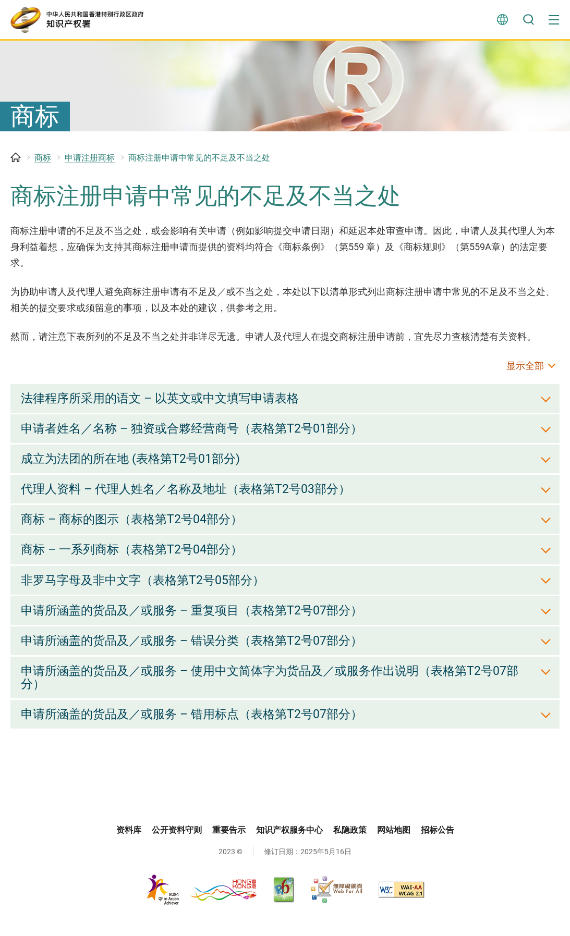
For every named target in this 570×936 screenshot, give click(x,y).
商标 (42, 163)
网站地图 (393, 844)
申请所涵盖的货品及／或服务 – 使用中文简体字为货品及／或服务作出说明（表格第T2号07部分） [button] (280, 690)
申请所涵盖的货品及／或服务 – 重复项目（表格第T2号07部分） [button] (198, 621)
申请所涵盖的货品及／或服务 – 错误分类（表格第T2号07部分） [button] (198, 652)
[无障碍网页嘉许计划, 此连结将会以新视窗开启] (336, 903)
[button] (554, 21)
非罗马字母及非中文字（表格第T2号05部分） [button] (147, 590)
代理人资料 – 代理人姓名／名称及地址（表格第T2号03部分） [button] (192, 497)
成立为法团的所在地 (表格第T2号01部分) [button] (134, 466)
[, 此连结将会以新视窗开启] (201, 903)
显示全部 (525, 371)
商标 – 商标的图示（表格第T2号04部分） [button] (136, 528)
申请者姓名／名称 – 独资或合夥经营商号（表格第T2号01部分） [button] (198, 435)
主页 (15, 163)
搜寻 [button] (528, 20)
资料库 (128, 844)
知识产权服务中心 (289, 844)
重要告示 (229, 844)
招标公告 (437, 844)
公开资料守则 (177, 844)
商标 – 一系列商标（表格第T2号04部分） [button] (136, 559)
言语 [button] (502, 20)
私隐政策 (350, 844)
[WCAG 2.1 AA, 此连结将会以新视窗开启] (401, 903)
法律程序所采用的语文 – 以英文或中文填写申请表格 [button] (166, 404)
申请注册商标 (90, 163)
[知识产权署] (80, 21)
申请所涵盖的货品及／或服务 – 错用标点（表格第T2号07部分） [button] (198, 728)
